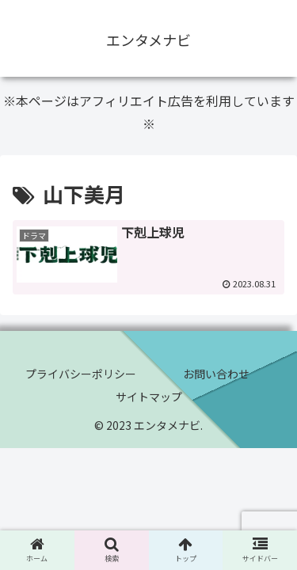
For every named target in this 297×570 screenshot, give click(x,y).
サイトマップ (149, 397)
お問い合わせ (216, 374)
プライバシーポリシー (80, 374)
